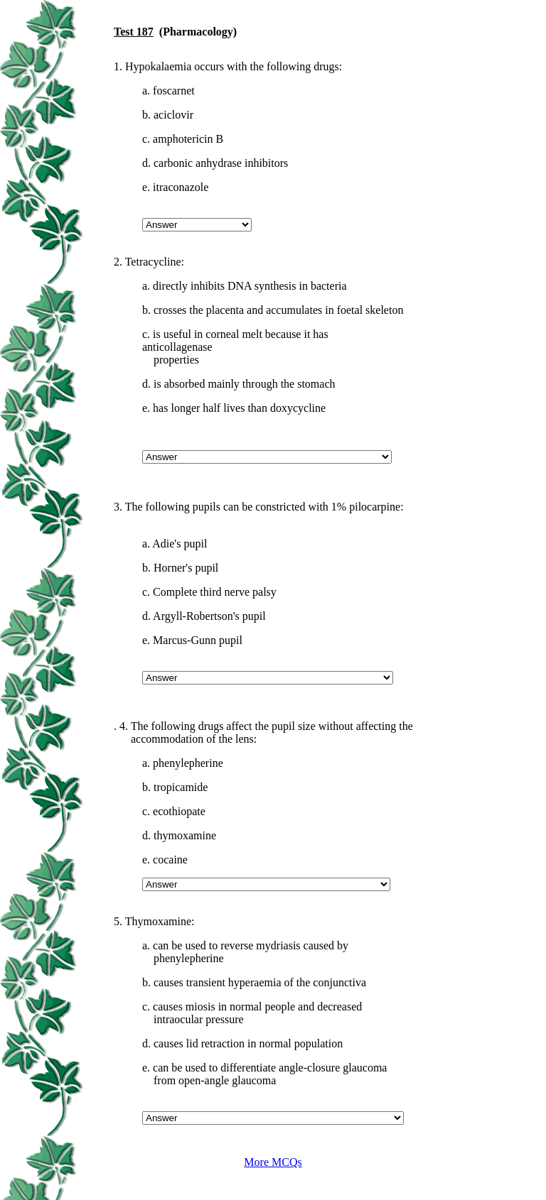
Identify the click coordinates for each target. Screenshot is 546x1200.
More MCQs (272, 1162)
